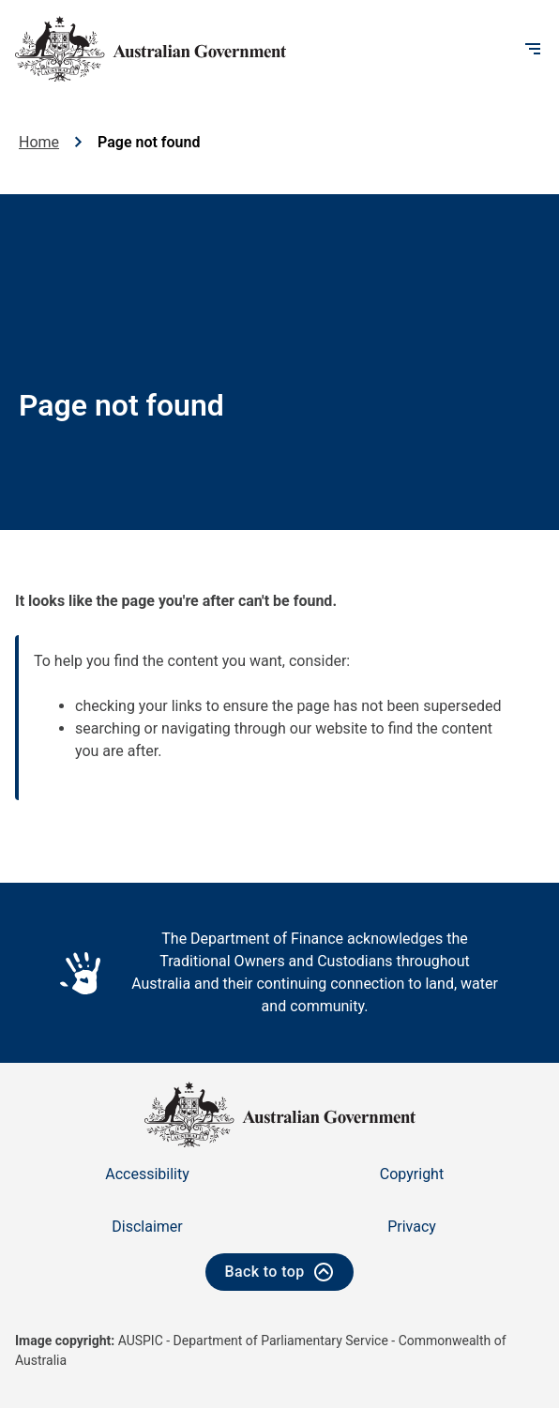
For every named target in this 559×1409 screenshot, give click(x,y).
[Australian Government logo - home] (150, 49)
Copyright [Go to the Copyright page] (412, 1174)
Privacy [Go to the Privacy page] (411, 1226)
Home (39, 142)
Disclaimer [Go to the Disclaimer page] (147, 1226)
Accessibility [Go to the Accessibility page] (147, 1174)
